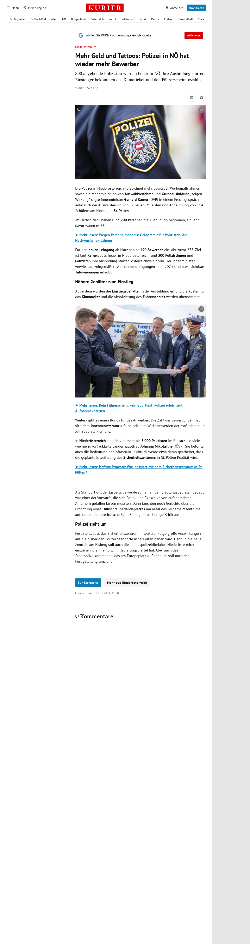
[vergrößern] (201, 110)
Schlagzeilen (18, 19)
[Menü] (12, 8)
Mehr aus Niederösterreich (127, 582)
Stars (201, 19)
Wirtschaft (128, 19)
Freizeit (169, 19)
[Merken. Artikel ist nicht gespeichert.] (202, 98)
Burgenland (78, 19)
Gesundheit (186, 19)
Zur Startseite (88, 582)
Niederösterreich (85, 47)
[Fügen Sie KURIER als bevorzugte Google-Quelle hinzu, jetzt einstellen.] (140, 35)
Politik (113, 19)
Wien (54, 19)
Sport (142, 19)
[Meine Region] (34, 8)
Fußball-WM (38, 19)
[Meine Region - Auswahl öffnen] (50, 8)
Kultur (155, 19)
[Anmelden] (174, 8)
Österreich (97, 19)
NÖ (64, 19)
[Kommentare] (192, 98)
